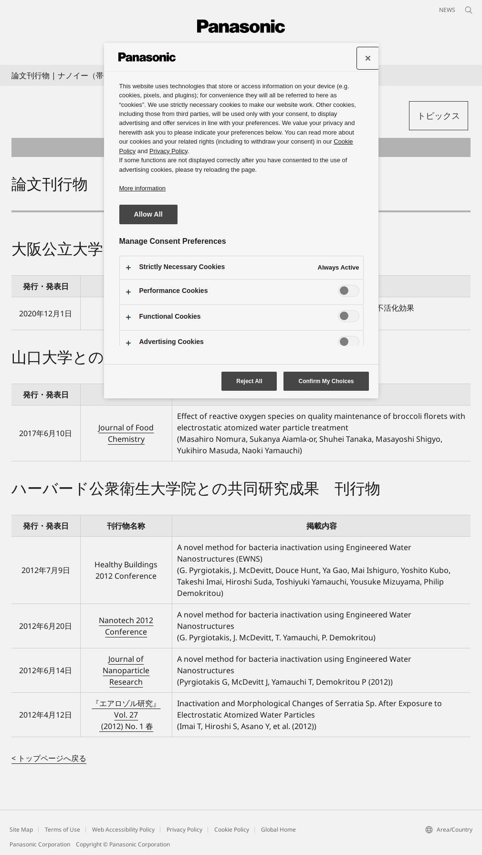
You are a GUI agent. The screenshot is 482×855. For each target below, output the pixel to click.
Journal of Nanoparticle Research (126, 670)
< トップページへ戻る (48, 758)
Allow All (148, 214)
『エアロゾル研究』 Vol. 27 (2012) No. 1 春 (126, 714)
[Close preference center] (367, 58)
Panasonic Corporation (40, 844)
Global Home (278, 829)
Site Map (21, 829)
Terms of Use (62, 829)
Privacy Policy (184, 829)
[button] (438, 115)
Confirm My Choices (326, 381)
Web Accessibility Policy (123, 829)
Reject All (249, 381)
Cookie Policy (231, 829)
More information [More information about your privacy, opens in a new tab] (142, 188)
